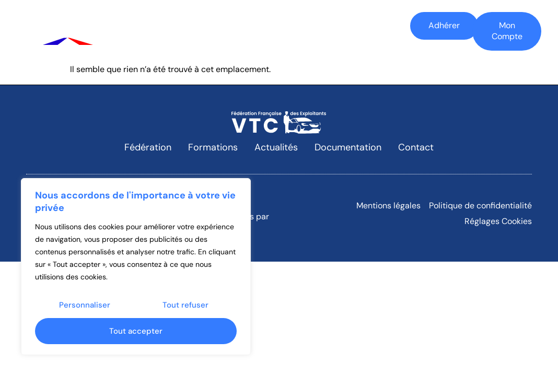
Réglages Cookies (498, 221)
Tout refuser (185, 305)
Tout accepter (135, 331)
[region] (136, 267)
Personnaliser (84, 305)
